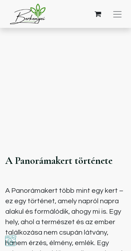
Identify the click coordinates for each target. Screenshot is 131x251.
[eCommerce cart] (97, 14)
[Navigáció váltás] (117, 14)
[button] (11, 240)
